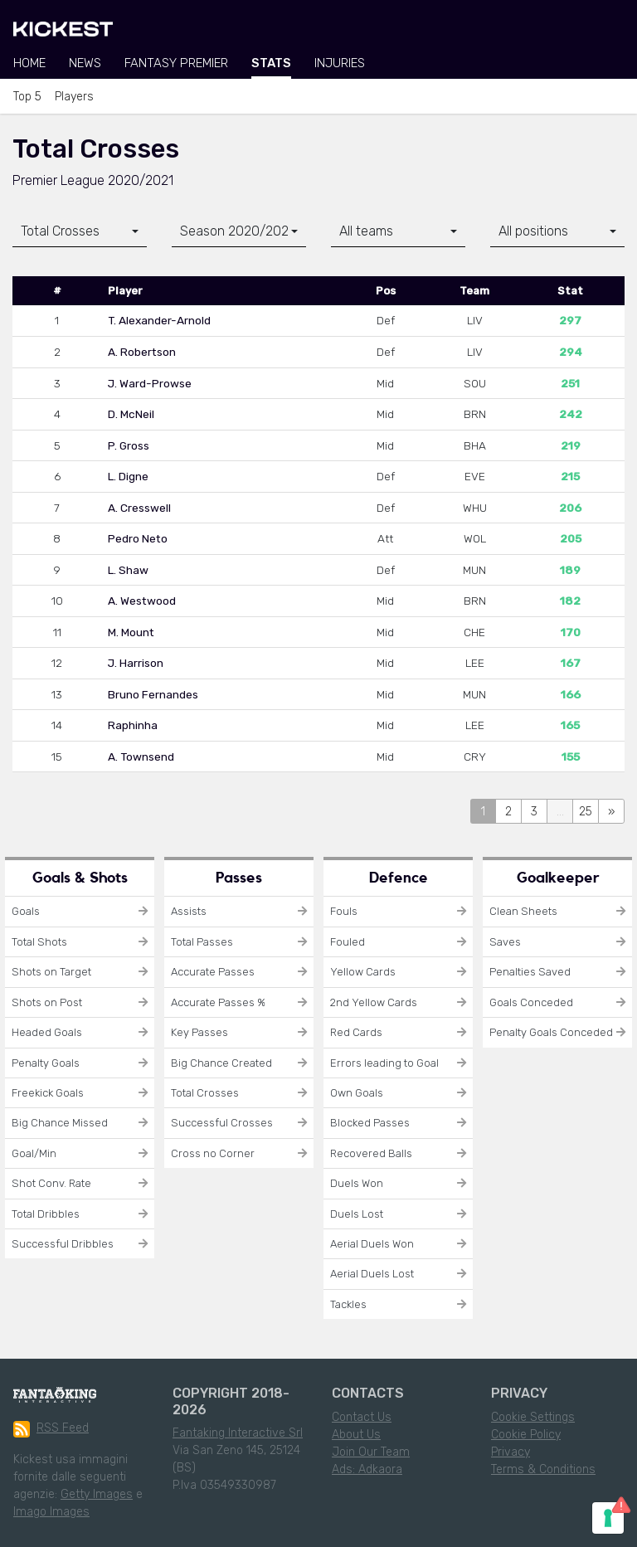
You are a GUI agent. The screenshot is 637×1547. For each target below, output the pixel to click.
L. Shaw (128, 569)
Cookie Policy (526, 1435)
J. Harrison (135, 662)
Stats (271, 63)
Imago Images (51, 1512)
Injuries (339, 63)
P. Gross (128, 445)
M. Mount (131, 632)
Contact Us (361, 1417)
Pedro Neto (138, 538)
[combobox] (79, 231)
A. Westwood (142, 600)
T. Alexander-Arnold (159, 320)
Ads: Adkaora (367, 1469)
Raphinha (133, 725)
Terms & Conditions (543, 1469)
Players (74, 97)
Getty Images (97, 1494)
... (560, 812)
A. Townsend (141, 756)
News (85, 63)
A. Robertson (142, 351)
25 (585, 812)
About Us (356, 1435)
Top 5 (27, 97)
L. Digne (128, 476)
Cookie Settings (533, 1417)
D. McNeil (131, 414)
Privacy (510, 1452)
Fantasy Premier (176, 63)
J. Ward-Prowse (150, 383)
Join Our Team (371, 1452)
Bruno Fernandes (153, 694)
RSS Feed (51, 1429)
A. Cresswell (139, 507)
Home (29, 63)
